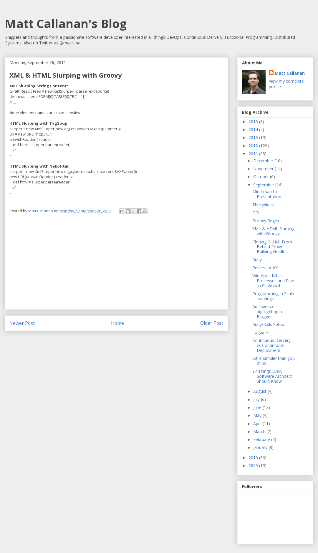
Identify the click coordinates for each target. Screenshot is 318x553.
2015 (254, 121)
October (261, 176)
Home (117, 323)
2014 (254, 129)
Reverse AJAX (265, 267)
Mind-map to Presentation (266, 194)
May (258, 415)
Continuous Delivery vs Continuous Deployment (271, 345)
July (257, 399)
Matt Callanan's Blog (66, 23)
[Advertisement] (116, 268)
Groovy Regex (265, 220)
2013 (254, 137)
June (258, 407)
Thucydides (263, 205)
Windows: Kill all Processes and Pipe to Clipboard (273, 280)
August (260, 391)
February (262, 439)
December (263, 160)
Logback (260, 332)
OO (255, 212)
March (259, 431)
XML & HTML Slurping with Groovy (273, 231)
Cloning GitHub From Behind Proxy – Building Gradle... (272, 247)
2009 (254, 465)
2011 (254, 153)
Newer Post (22, 323)
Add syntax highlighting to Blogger (268, 311)
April (258, 423)
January (261, 447)
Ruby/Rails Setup (268, 324)
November (264, 168)
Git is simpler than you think (273, 360)
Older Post (211, 323)
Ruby (257, 259)
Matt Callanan (290, 73)
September (264, 185)
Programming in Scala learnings (273, 296)
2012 (254, 145)
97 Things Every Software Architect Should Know (272, 376)
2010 (254, 457)
